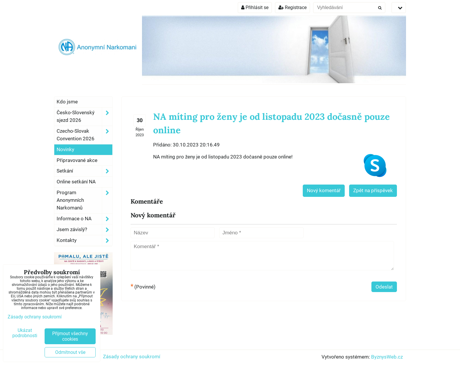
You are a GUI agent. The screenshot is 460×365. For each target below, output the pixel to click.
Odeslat (384, 287)
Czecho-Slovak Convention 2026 (84, 135)
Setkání (84, 171)
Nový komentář (324, 190)
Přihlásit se (254, 7)
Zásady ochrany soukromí (131, 356)
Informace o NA (84, 219)
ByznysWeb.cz (387, 357)
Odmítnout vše (70, 352)
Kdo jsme (67, 102)
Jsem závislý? (84, 229)
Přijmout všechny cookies (70, 336)
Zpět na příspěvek (373, 190)
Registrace (292, 7)
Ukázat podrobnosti (24, 333)
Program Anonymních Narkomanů (84, 200)
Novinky (65, 149)
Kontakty (84, 240)
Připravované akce (77, 160)
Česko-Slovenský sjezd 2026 (84, 117)
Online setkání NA (76, 182)
